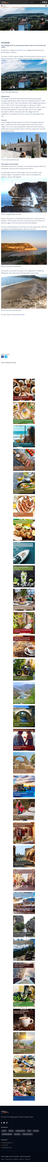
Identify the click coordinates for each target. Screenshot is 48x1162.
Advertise (15, 1159)
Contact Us (27, 1159)
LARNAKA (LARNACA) (20, 1130)
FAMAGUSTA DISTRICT (27, 1134)
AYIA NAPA (36, 1130)
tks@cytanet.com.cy (7, 1147)
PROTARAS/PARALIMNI (6, 1134)
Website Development (25, 1156)
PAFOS (29, 1130)
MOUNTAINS (17, 1134)
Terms (2, 1159)
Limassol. (19, 50)
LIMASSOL (11, 1130)
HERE (23, 315)
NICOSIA (4, 1130)
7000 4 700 (5, 1145)
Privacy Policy (8, 1159)
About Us (21, 1159)
